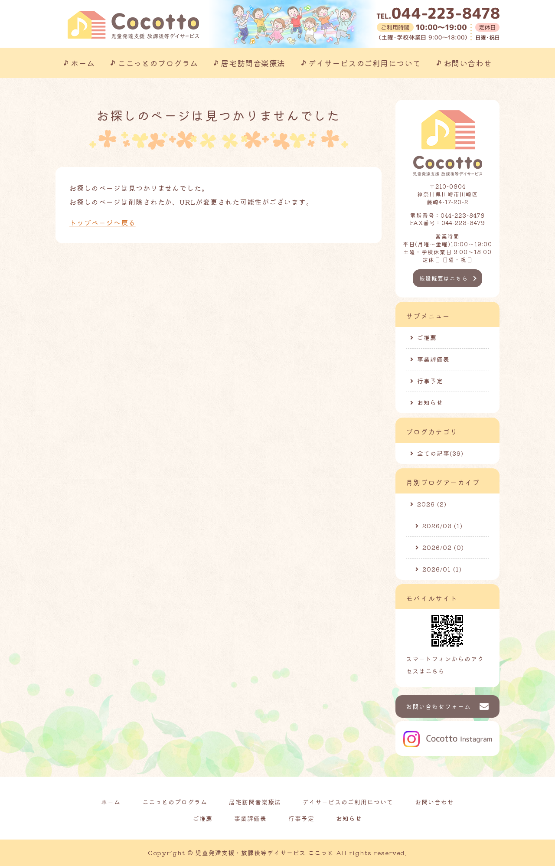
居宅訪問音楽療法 (253, 63)
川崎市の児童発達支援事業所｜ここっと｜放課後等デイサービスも (133, 25)
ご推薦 (427, 337)
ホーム (83, 63)
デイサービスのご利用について (364, 63)
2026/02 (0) (443, 547)
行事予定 (430, 380)
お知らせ (430, 402)
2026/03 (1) (442, 525)
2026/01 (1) (442, 569)
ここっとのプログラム (158, 63)
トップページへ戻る (102, 222)
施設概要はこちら (443, 278)
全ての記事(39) (440, 453)
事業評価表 (433, 359)
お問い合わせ (468, 63)
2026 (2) (432, 504)
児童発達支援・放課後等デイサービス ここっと (265, 852)
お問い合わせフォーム (438, 706)
